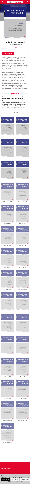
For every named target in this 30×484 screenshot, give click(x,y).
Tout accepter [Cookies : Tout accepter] (5, 479)
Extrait (15, 47)
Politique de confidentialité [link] (15, 482)
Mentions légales (5, 468)
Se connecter (8, 53)
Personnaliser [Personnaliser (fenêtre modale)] (25, 479)
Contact (3, 467)
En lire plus (15, 112)
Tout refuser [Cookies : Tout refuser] (15, 479)
